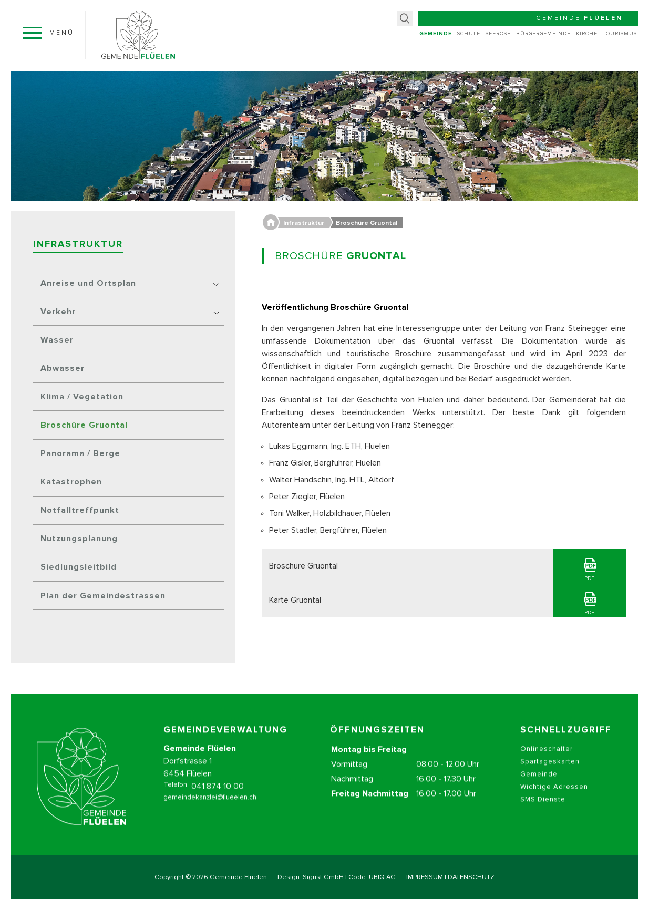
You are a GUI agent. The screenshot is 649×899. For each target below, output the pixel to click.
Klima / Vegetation (81, 396)
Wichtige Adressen (554, 798)
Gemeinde (435, 33)
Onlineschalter (546, 761)
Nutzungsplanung (79, 538)
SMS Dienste (542, 811)
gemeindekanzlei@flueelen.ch (209, 809)
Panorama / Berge (80, 453)
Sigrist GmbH (323, 877)
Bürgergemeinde (543, 33)
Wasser (57, 340)
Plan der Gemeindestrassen (103, 596)
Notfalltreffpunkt (79, 510)
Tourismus (620, 33)
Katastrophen (71, 482)
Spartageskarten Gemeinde (550, 780)
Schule (468, 33)
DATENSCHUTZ (471, 877)
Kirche (587, 33)
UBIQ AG (382, 877)
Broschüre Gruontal (84, 425)
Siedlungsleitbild (78, 567)
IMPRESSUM (424, 877)
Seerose (498, 33)
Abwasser (62, 368)
